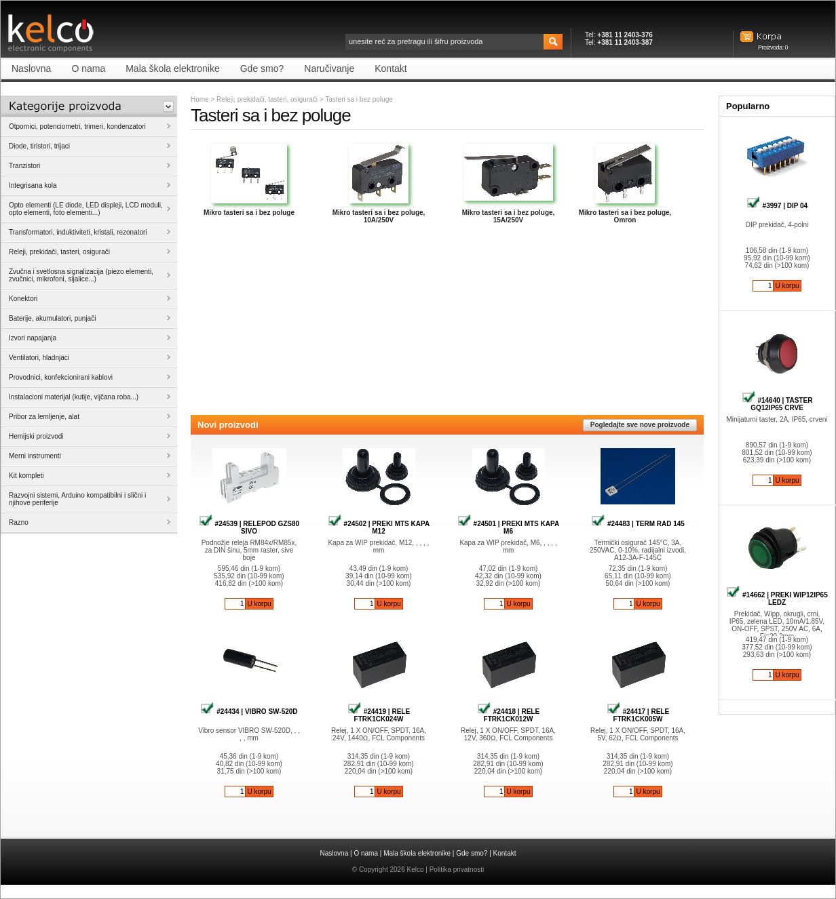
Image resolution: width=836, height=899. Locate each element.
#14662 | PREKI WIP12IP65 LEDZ (776, 598)
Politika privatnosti (457, 869)
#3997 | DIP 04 (777, 205)
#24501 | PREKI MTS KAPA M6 (508, 527)
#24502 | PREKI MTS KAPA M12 (379, 527)
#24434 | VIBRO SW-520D (248, 711)
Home (200, 99)
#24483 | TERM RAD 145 (638, 523)
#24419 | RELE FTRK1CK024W (378, 715)
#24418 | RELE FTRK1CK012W (508, 715)
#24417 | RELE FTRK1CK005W (638, 715)
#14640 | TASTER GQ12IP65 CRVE (777, 404)
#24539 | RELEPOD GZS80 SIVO (249, 527)
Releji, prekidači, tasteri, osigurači (267, 99)
